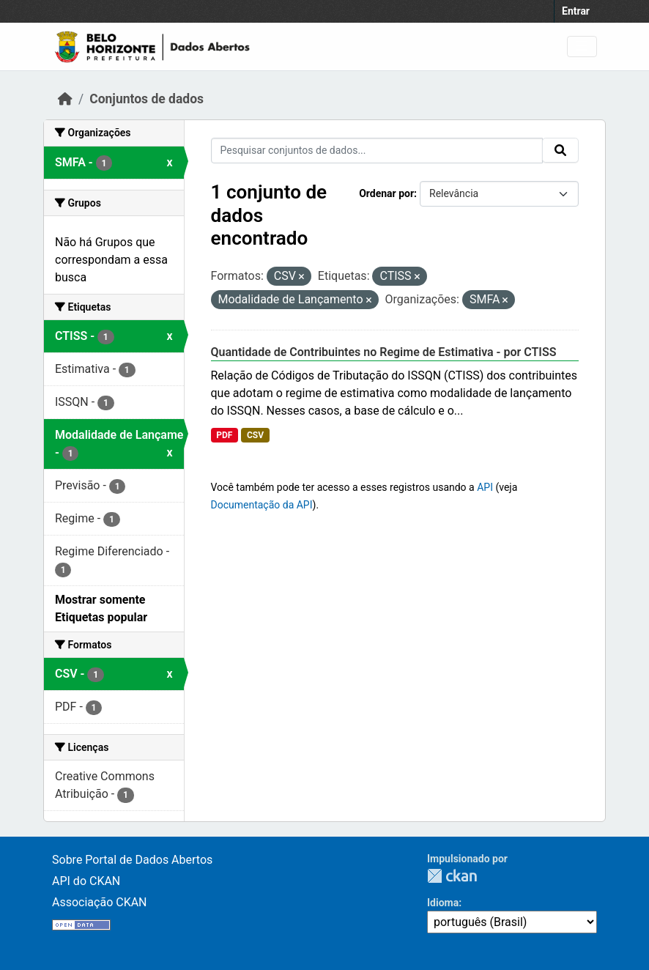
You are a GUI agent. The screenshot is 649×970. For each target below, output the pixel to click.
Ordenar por (386, 193)
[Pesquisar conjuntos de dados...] (377, 150)
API (485, 487)
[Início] (65, 99)
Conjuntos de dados (146, 99)
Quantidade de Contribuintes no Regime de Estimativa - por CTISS (384, 352)
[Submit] (560, 150)
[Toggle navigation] (582, 46)
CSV (255, 435)
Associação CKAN (99, 902)
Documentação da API (262, 505)
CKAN (452, 876)
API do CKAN (86, 881)
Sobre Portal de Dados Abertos (132, 860)
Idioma (443, 902)
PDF (224, 435)
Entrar (576, 11)
